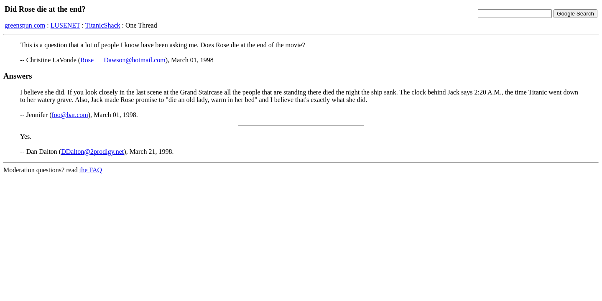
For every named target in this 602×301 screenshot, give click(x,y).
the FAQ (90, 169)
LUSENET (65, 25)
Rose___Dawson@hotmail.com (123, 60)
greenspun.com (25, 25)
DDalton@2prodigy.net (92, 151)
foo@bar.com (70, 114)
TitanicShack (102, 25)
